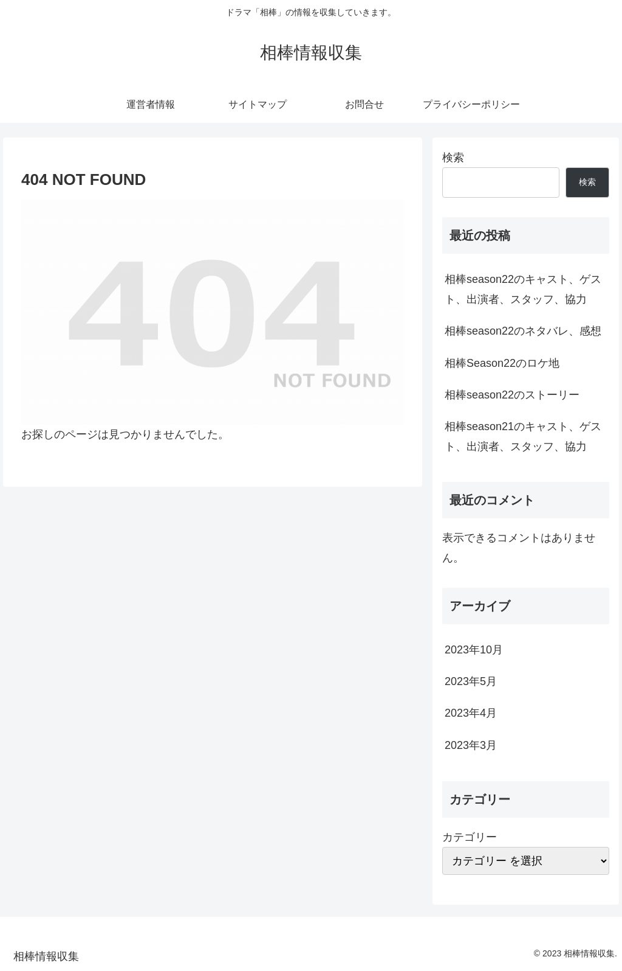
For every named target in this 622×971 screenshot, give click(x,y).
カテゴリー (469, 837)
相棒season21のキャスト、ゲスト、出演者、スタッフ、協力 (523, 436)
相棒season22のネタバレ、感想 (523, 331)
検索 (453, 157)
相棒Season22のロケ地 (502, 363)
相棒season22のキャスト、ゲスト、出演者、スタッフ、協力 (523, 289)
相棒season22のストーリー (512, 395)
